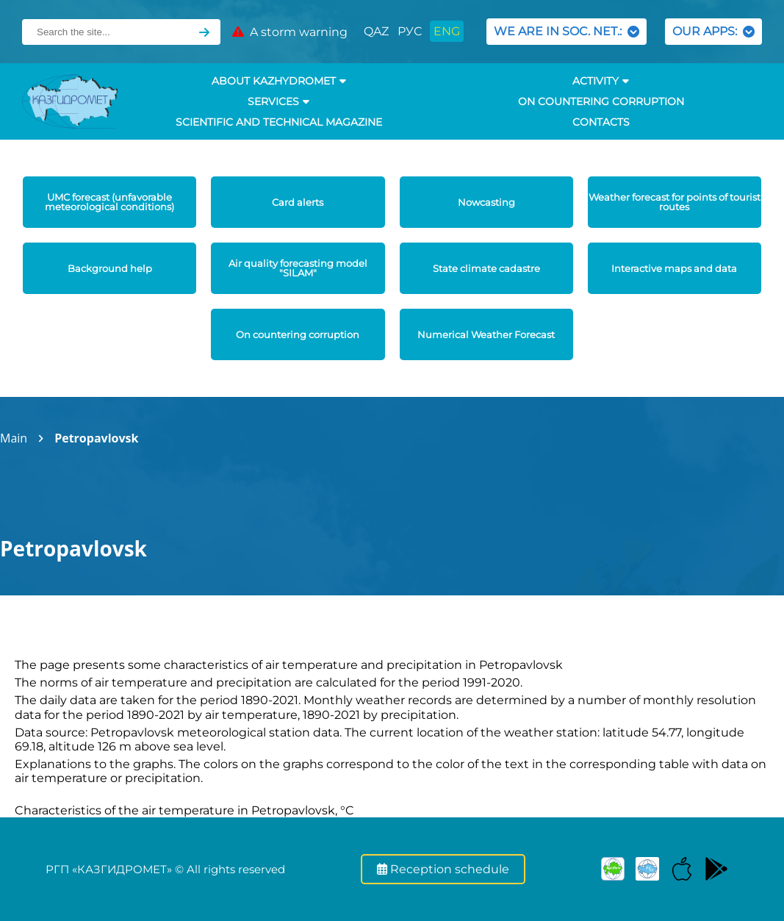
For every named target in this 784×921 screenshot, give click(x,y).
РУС (410, 31)
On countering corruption (601, 101)
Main (13, 438)
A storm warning (290, 32)
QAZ (376, 31)
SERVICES (278, 101)
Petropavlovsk (96, 438)
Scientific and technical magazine (279, 122)
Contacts (601, 122)
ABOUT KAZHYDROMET (279, 80)
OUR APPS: (713, 31)
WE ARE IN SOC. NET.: (566, 31)
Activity (600, 80)
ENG (447, 31)
